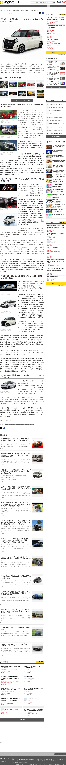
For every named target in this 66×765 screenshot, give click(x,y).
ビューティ (44, 6)
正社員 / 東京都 (11, 683)
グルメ (40, 6)
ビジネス (23, 438)
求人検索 (41, 675)
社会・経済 (35, 6)
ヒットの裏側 (30, 438)
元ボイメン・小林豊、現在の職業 (56, 175)
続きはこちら (23, 733)
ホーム (1, 24)
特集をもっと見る (56, 118)
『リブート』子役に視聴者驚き (55, 162)
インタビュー (9, 438)
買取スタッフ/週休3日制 (52, 336)
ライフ (48, 6)
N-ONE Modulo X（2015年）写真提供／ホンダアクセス (22, 74)
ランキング (53, 6)
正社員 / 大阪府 (33, 693)
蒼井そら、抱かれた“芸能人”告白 (56, 172)
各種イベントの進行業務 (52, 70)
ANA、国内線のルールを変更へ (56, 168)
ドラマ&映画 (11, 6)
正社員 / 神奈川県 (33, 705)
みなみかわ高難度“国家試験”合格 (56, 158)
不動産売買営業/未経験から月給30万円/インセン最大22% (56, 57)
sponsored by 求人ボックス (62, 85)
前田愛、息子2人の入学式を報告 (56, 149)
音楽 (7, 6)
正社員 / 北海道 (11, 694)
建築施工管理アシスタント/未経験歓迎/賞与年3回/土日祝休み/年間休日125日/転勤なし (55, 321)
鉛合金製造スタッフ (53, 64)
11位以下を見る (56, 178)
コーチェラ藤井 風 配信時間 (55, 152)
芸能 (5, 6)
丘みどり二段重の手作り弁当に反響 (56, 165)
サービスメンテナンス (54, 76)
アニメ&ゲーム (18, 6)
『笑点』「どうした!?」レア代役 (56, 155)
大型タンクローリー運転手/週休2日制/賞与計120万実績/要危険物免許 (55, 329)
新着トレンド (61, 6)
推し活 (57, 6)
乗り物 (18, 438)
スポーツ (30, 6)
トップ (2, 6)
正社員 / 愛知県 (33, 726)
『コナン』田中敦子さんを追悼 (55, 145)
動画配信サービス (25, 6)
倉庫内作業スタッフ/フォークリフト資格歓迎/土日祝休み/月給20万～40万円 (55, 49)
